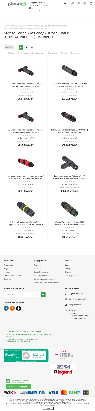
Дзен (18, 308)
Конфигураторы (71, 276)
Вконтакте (6, 308)
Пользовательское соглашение (46, 282)
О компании (8, 265)
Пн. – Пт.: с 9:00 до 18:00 (78, 299)
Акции (6, 269)
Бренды (68, 269)
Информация (40, 261)
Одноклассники (12, 308)
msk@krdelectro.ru (76, 305)
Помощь (37, 265)
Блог (66, 265)
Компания (8, 261)
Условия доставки (41, 276)
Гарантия (38, 269)
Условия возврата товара (44, 279)
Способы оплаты (41, 272)
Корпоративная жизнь (12, 276)
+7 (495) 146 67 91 (76, 294)
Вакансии (7, 279)
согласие (84, 403)
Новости (7, 272)
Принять (48, 408)
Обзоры (68, 272)
